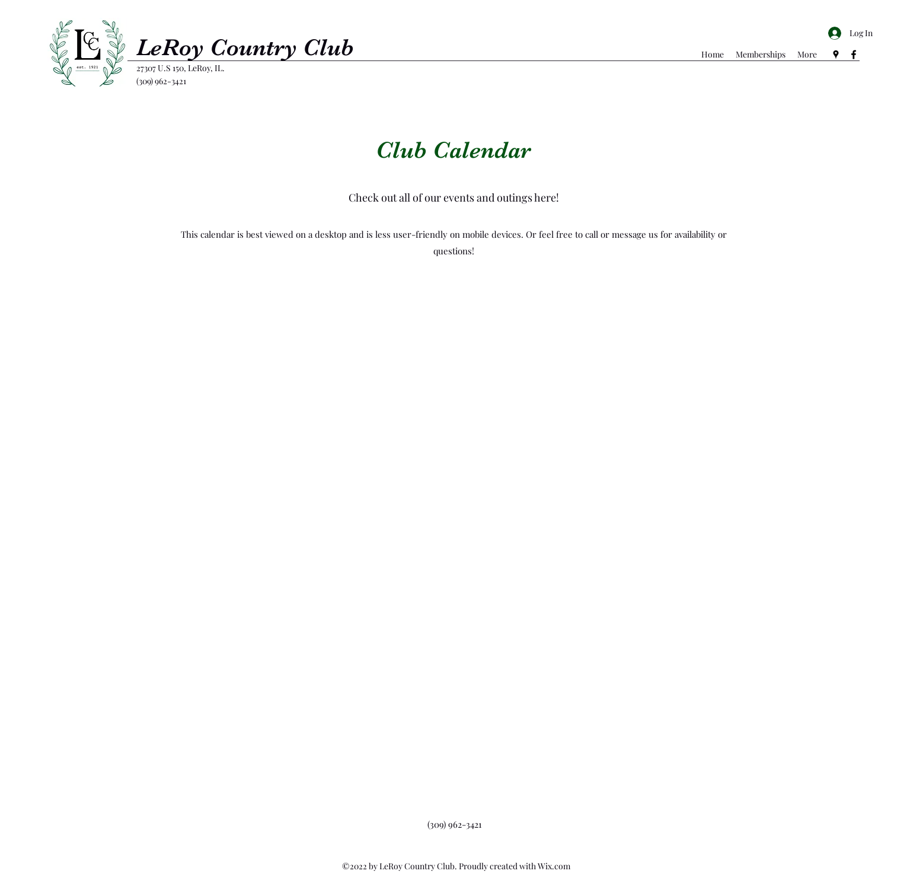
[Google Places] (836, 54)
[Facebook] (854, 54)
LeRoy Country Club (245, 47)
